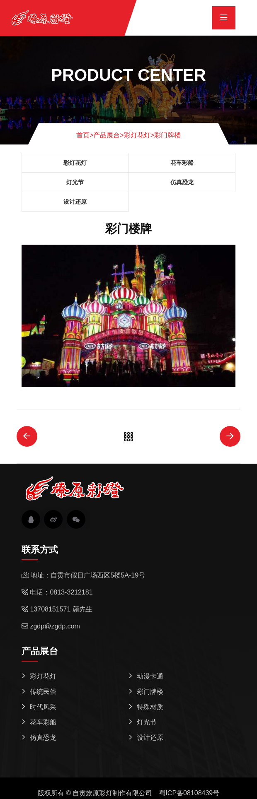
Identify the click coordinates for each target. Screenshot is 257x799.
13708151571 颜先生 (61, 609)
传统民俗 (43, 691)
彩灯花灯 (137, 135)
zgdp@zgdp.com (55, 626)
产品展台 (106, 135)
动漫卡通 (150, 676)
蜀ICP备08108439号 (189, 793)
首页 (84, 135)
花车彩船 (182, 162)
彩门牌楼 (167, 135)
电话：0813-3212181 (61, 592)
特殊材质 (150, 706)
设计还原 (75, 201)
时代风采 (43, 706)
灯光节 (75, 182)
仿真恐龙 (182, 182)
